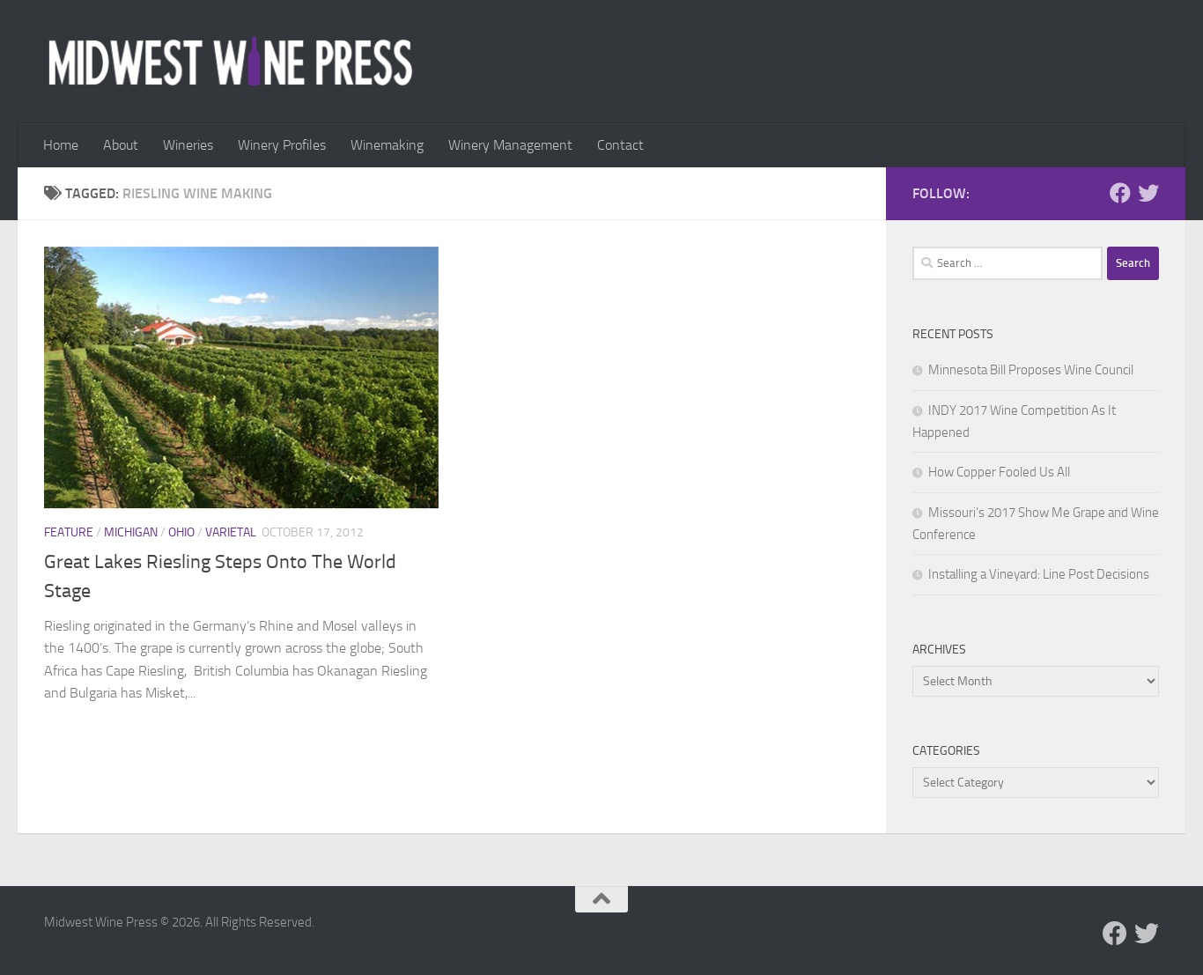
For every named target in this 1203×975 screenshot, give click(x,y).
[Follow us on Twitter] (1148, 192)
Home (60, 145)
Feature (68, 532)
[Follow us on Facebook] (1120, 192)
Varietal (230, 532)
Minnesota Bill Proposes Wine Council (1030, 370)
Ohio (181, 532)
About (120, 145)
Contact (620, 145)
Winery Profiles (282, 145)
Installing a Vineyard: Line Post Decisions (1038, 574)
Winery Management (510, 145)
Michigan (131, 532)
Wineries (188, 145)
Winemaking (387, 145)
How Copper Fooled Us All (999, 472)
